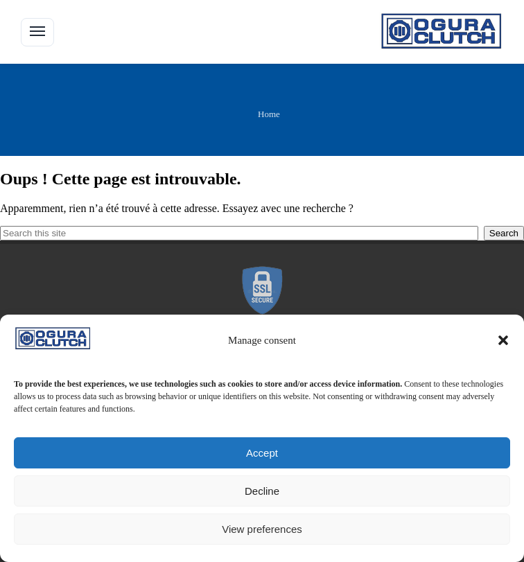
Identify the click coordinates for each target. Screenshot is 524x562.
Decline (262, 491)
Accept (262, 453)
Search (503, 233)
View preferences (262, 529)
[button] (503, 340)
